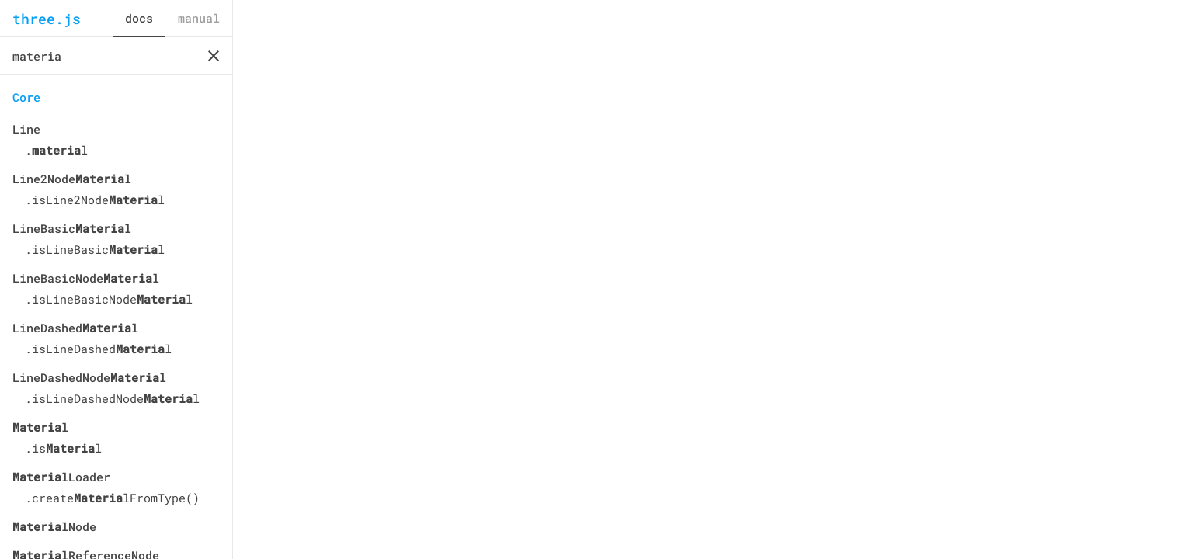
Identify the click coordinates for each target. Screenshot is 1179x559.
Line (26, 129)
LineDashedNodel (89, 377)
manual (199, 18)
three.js (46, 18)
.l (56, 150)
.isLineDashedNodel (112, 398)
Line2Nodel (71, 178)
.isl (63, 448)
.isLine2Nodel (95, 199)
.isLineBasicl (95, 249)
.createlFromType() (112, 497)
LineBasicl (71, 228)
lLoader (61, 476)
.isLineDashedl (98, 348)
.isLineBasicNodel (109, 299)
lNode (54, 526)
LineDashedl (75, 327)
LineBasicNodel (85, 278)
